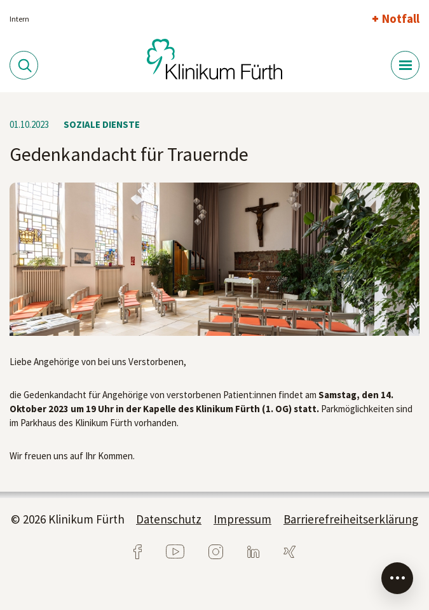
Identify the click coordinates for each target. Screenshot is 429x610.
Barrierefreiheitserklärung (350, 519)
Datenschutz (168, 519)
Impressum (242, 519)
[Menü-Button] (405, 65)
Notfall (400, 18)
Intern (19, 19)
